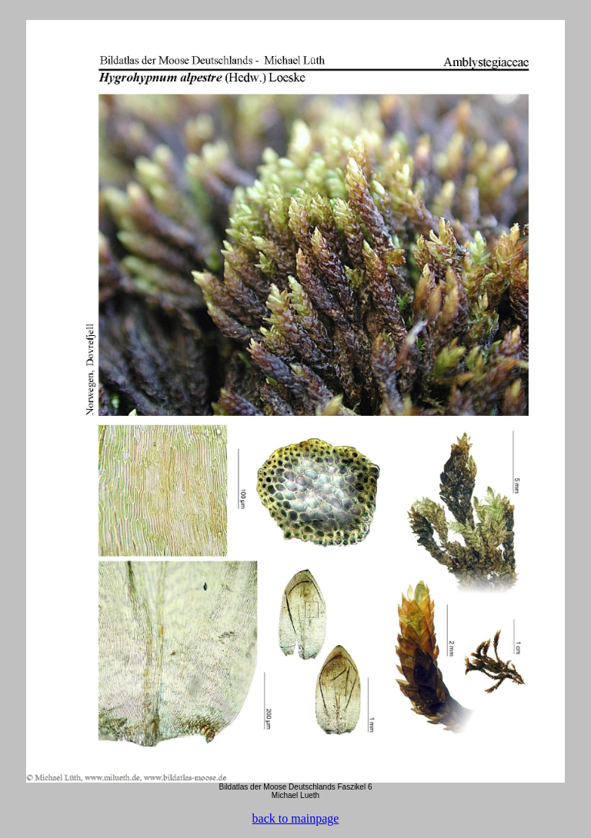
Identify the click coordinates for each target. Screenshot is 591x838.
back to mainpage (295, 818)
